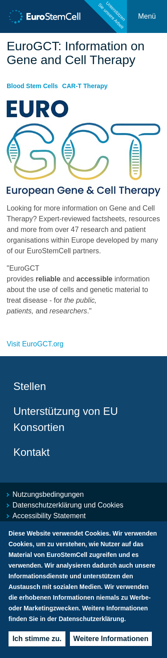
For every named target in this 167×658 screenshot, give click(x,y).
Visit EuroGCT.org (35, 344)
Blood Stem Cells (32, 85)
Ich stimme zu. (36, 638)
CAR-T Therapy (85, 85)
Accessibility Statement (49, 516)
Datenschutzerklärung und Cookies (67, 505)
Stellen (29, 386)
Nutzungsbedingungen (48, 494)
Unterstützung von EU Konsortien (65, 419)
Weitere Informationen (111, 638)
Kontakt (31, 452)
